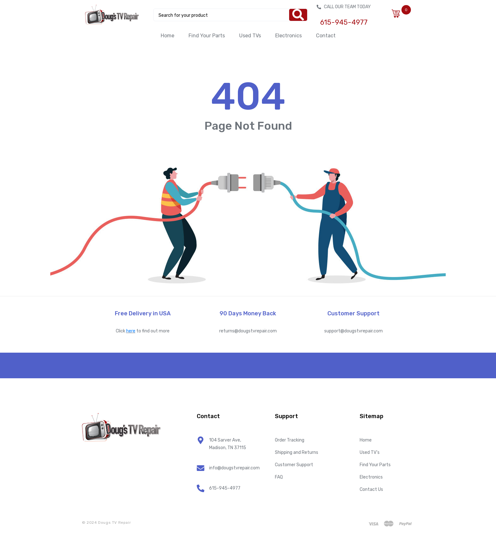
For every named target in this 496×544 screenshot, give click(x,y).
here (130, 331)
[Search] (298, 15)
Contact (326, 36)
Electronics (288, 36)
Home (167, 36)
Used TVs (250, 36)
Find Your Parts (207, 36)
